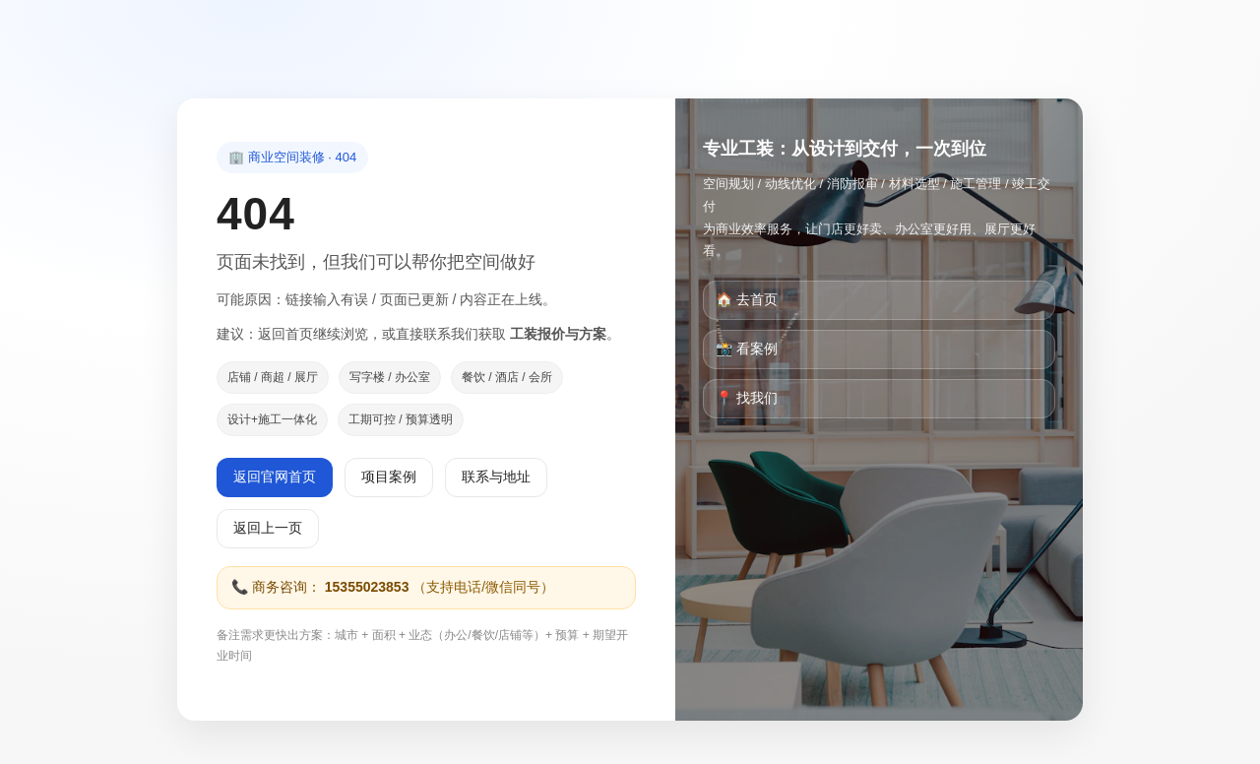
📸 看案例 (747, 348)
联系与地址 (496, 476)
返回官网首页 (274, 476)
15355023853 (367, 587)
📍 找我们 (747, 398)
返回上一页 (267, 528)
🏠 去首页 (747, 299)
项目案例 (388, 476)
